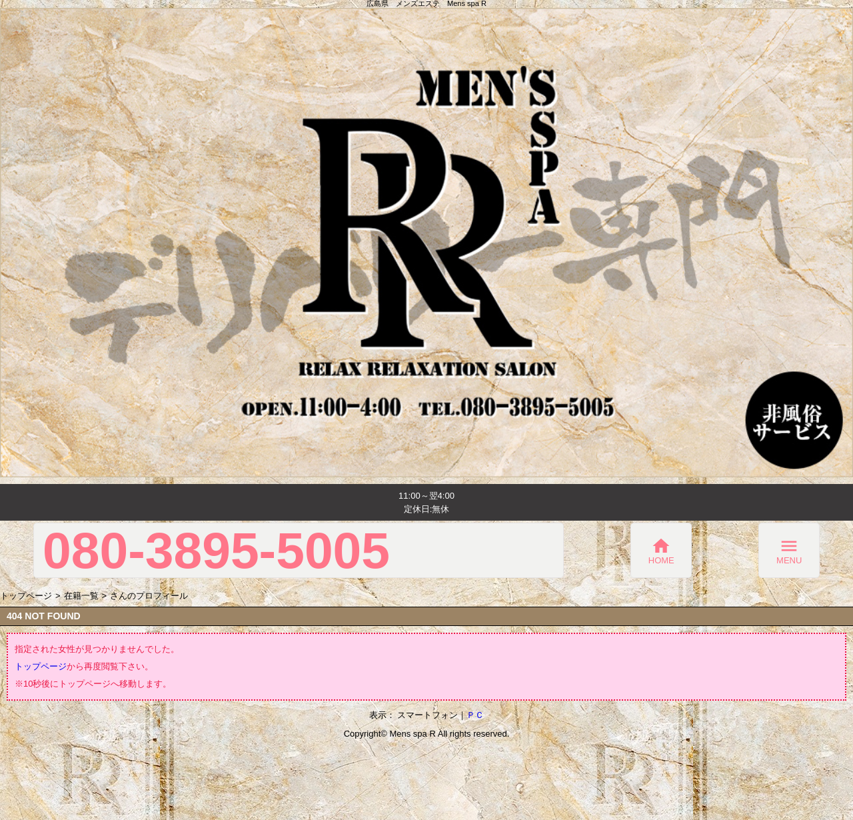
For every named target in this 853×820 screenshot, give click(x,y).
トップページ (26, 596)
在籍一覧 (81, 596)
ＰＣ (475, 715)
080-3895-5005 (216, 550)
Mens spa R (412, 734)
